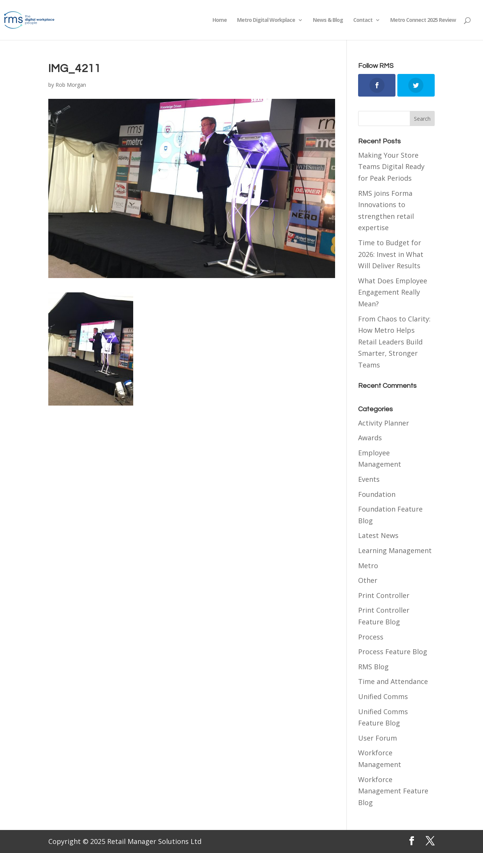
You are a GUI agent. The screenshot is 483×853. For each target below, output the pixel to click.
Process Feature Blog (392, 651)
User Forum (377, 737)
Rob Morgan (70, 84)
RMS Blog (373, 666)
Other (367, 580)
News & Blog (328, 20)
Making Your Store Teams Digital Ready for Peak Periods (391, 167)
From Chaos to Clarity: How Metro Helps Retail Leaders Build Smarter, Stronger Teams (394, 341)
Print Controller (383, 595)
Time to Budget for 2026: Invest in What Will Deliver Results (390, 254)
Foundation (376, 494)
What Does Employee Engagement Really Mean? (392, 292)
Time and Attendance (393, 681)
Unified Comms (383, 696)
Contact (362, 20)
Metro (368, 565)
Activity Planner (383, 422)
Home (219, 20)
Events (369, 479)
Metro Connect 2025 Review (423, 20)
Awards (370, 437)
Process (370, 636)
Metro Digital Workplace (266, 20)
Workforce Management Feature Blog (393, 791)
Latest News (378, 535)
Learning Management (395, 550)
